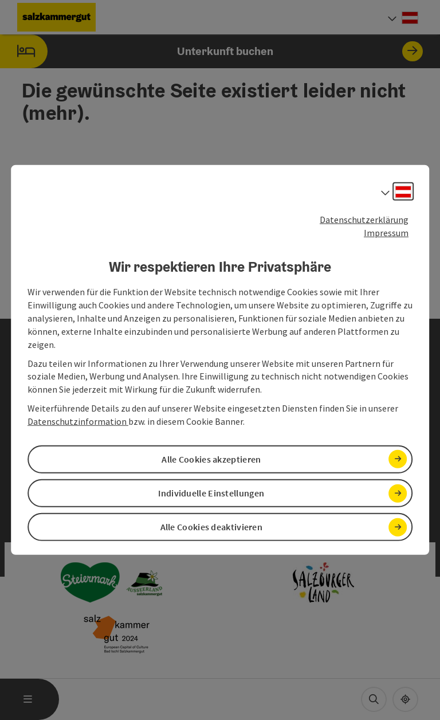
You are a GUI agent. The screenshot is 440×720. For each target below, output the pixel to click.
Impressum (386, 232)
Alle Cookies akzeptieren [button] (211, 459)
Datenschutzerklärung (364, 219)
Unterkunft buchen (211, 51)
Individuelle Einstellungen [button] (211, 493)
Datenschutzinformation (78, 421)
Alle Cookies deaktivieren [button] (211, 527)
